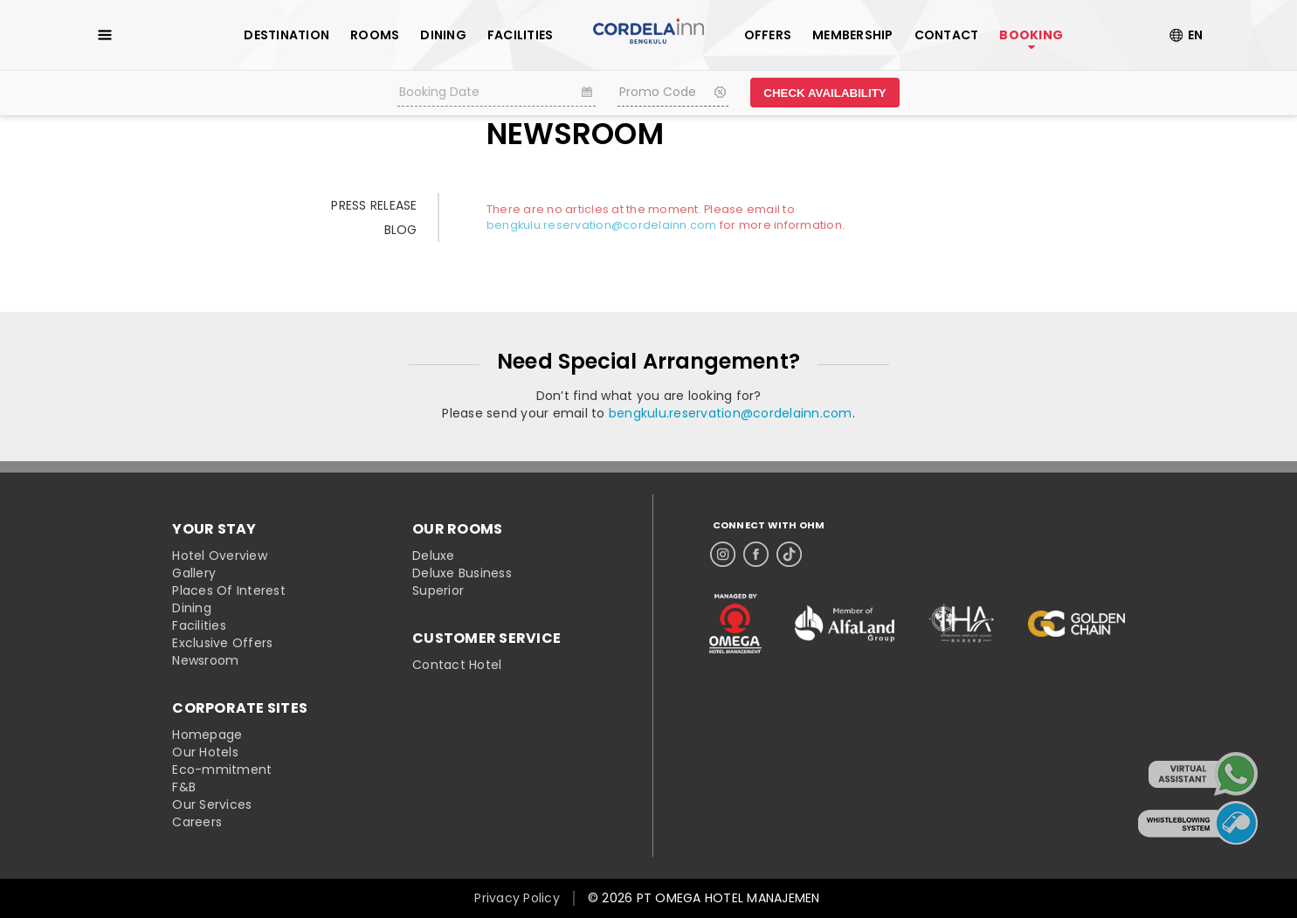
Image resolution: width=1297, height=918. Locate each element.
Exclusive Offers (222, 643)
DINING (443, 35)
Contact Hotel (456, 664)
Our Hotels (205, 752)
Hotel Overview (219, 555)
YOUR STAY (214, 529)
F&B (184, 787)
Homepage (207, 734)
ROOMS (374, 35)
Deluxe (433, 555)
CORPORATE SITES (239, 708)
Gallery (194, 573)
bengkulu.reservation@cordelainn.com (601, 224)
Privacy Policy (517, 898)
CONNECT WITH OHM (769, 525)
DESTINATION (286, 35)
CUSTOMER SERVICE (486, 638)
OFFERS (768, 35)
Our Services (212, 804)
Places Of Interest (229, 590)
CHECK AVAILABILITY (824, 93)
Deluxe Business (462, 573)
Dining (191, 608)
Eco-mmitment (222, 769)
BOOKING (1031, 35)
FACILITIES (520, 35)
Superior (438, 590)
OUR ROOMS (457, 529)
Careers (197, 822)
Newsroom (205, 660)
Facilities (199, 625)
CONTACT (946, 35)
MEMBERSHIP (852, 35)
